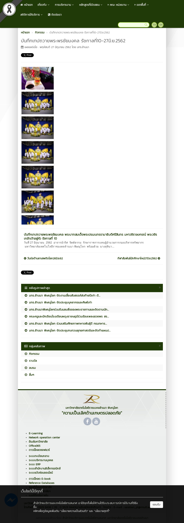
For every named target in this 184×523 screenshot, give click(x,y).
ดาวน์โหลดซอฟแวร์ (39, 450)
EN (161, 24)
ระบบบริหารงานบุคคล (41, 460)
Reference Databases (41, 483)
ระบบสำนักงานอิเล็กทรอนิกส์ (44, 468)
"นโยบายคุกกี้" (102, 511)
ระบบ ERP (34, 464)
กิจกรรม (31, 353)
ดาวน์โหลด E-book (40, 479)
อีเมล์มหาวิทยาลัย (38, 442)
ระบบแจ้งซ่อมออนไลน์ (41, 473)
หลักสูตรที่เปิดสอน (91, 5)
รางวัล (30, 360)
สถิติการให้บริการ (31, 15)
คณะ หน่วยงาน (119, 5)
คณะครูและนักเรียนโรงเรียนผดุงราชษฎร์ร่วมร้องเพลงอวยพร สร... (66, 316)
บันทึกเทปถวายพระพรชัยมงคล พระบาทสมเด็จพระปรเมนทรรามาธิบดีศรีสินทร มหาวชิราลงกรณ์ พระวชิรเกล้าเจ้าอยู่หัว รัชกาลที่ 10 (90, 236)
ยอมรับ (157, 504)
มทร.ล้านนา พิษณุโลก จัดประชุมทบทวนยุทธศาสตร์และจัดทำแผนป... (67, 330)
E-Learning (36, 433)
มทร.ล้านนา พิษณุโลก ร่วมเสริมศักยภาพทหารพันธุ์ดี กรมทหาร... (65, 323)
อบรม (30, 367)
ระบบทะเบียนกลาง (39, 456)
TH (154, 24)
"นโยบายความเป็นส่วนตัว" (74, 511)
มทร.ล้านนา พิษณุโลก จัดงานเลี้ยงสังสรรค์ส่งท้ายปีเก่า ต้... (62, 295)
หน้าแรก (26, 5)
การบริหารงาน (64, 5)
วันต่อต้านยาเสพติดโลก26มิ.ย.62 (43, 259)
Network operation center (44, 437)
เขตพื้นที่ (142, 5)
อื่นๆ (29, 374)
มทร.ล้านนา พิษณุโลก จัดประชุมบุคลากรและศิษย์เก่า (58, 302)
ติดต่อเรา (55, 15)
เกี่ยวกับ (44, 5)
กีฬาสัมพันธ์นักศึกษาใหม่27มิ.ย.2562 (138, 259)
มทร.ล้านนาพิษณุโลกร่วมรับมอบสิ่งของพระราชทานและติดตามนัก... (66, 309)
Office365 (34, 446)
